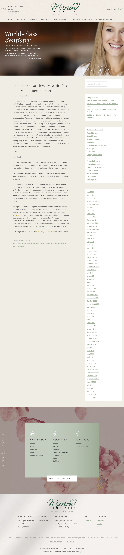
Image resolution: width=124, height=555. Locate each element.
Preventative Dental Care (96, 167)
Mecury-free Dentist (94, 155)
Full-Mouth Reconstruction (97, 145)
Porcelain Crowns (93, 161)
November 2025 (93, 201)
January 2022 (91, 329)
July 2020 (90, 385)
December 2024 (92, 220)
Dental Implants (93, 139)
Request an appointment (62, 478)
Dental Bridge (92, 136)
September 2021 (93, 341)
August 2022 (91, 307)
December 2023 (92, 257)
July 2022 (90, 310)
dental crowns (27, 243)
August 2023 (91, 270)
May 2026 (90, 192)
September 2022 (93, 304)
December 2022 (92, 295)
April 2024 (90, 245)
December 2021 (92, 332)
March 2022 (91, 323)
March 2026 (91, 195)
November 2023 (93, 260)
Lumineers (91, 152)
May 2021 (90, 354)
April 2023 (90, 282)
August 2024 (91, 232)
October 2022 (92, 301)
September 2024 (93, 229)
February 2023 (92, 288)
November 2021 (93, 335)
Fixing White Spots (93, 97)
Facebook (88, 521)
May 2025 (90, 211)
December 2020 (92, 369)
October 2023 (92, 264)
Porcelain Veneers (93, 164)
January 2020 (91, 397)
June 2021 (90, 351)
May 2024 (90, 242)
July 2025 (90, 207)
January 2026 (91, 198)
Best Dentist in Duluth (95, 130)
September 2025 (93, 204)
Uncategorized (92, 180)
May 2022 (90, 316)
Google (99, 524)
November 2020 (93, 373)
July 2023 (90, 273)
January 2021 (91, 366)
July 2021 (90, 348)
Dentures (90, 142)
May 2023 (90, 279)
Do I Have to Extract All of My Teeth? (100, 101)
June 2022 (90, 313)
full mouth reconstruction (41, 243)
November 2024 (93, 223)
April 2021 (90, 357)
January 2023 (91, 292)
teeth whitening (93, 173)
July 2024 (90, 235)
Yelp (98, 527)
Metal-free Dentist (93, 158)
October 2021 (92, 338)
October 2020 (92, 376)
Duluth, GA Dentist (45, 232)
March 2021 (91, 360)
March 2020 (91, 391)
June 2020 (90, 388)
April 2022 (90, 320)
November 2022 (93, 298)
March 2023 (91, 285)
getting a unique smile (58, 243)
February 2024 (92, 251)
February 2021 (92, 363)
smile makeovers (18, 246)
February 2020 (92, 394)
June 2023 (90, 276)
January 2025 (91, 217)
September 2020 (93, 379)
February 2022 (92, 326)
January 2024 (91, 254)
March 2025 (91, 214)
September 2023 (93, 267)
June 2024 (90, 239)
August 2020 (91, 382)
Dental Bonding (92, 133)
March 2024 (91, 248)
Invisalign (90, 148)
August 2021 (91, 344)
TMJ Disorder (25, 240)
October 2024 (92, 226)
